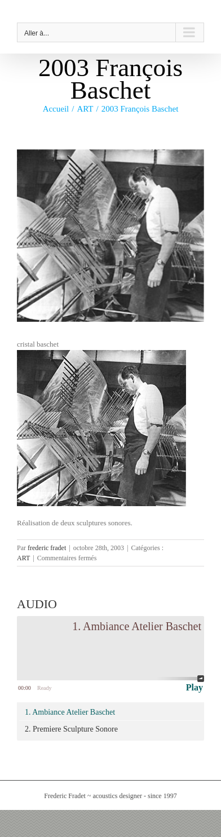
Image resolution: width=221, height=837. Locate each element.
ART (23, 558)
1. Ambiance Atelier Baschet (70, 712)
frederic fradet (47, 548)
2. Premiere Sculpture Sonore (71, 729)
